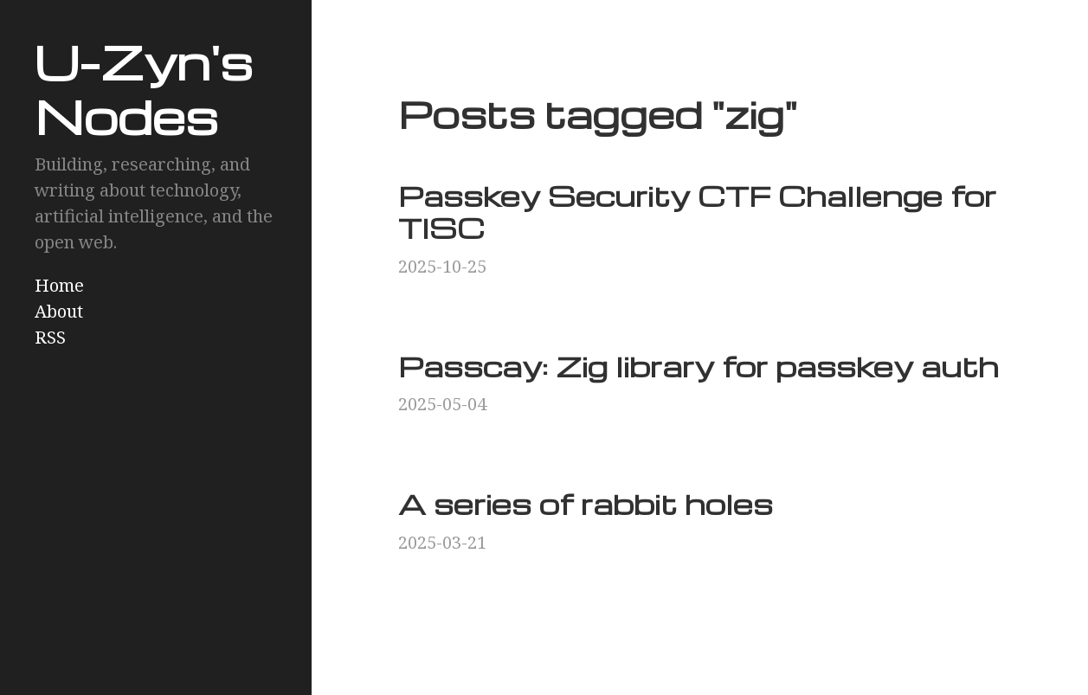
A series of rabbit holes (585, 503)
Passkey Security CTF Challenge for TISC (697, 212)
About (59, 311)
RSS (50, 337)
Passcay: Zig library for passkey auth (698, 365)
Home (59, 285)
